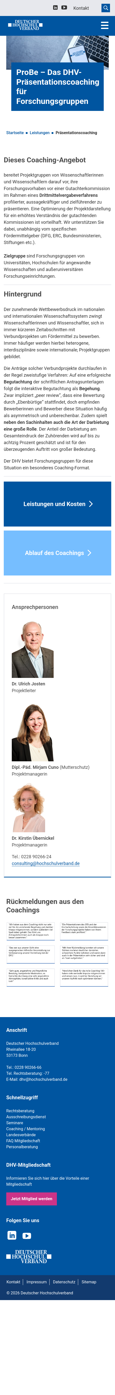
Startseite (15, 132)
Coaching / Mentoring (25, 1128)
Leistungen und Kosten (54, 504)
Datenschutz (64, 1282)
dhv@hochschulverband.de (43, 1079)
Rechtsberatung (20, 1111)
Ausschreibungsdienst (26, 1117)
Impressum (37, 1282)
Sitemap (89, 1282)
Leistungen (40, 132)
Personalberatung (22, 1146)
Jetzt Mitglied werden (31, 1198)
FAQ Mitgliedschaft (23, 1140)
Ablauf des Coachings (54, 553)
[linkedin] (55, 8)
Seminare (14, 1122)
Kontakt (13, 1282)
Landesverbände (21, 1134)
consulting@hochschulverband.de (46, 863)
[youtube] (64, 8)
